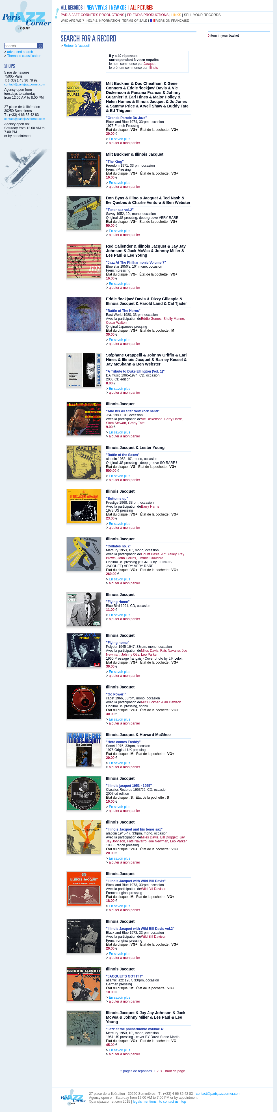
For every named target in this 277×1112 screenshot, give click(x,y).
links (176, 15)
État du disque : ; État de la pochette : (142, 130)
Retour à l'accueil (77, 46)
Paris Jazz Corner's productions (92, 15)
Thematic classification (24, 56)
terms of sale (134, 20)
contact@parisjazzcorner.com (24, 84)
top (183, 1102)
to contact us (169, 1102)
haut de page (175, 1071)
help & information (103, 20)
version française (172, 20)
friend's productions (148, 15)
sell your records (202, 15)
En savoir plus (119, 139)
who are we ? (72, 20)
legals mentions (144, 1102)
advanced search (20, 52)
